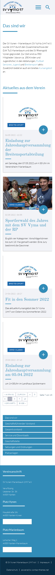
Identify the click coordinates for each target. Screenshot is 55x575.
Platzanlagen (11, 452)
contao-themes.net (40, 570)
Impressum (45, 562)
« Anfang (9, 394)
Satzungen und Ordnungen (18, 447)
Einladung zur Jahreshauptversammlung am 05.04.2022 (28, 370)
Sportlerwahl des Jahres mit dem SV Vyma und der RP (26, 225)
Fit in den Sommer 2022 (27, 300)
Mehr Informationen (17, 521)
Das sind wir (11, 417)
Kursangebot (45, 68)
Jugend (16, 64)
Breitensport (31, 64)
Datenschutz (12, 570)
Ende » (22, 403)
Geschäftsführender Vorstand (20, 423)
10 (25, 399)
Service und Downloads (17, 435)
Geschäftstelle (12, 441)
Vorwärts (9, 403)
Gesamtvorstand (13, 429)
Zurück (21, 394)
